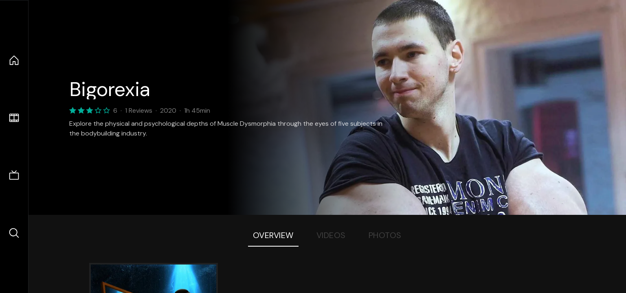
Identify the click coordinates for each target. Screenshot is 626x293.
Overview (273, 235)
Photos (385, 235)
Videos (331, 235)
